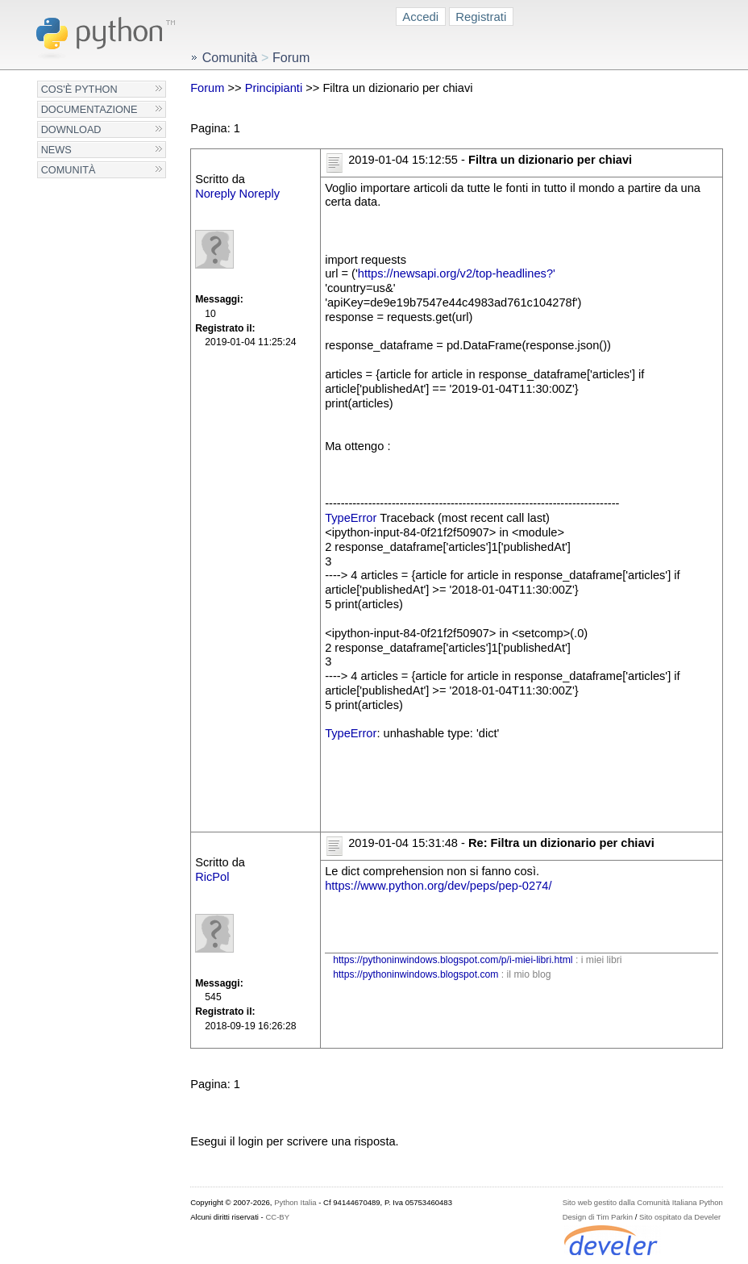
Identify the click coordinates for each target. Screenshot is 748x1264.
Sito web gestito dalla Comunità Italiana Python (643, 1202)
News (56, 150)
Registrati (480, 16)
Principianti (274, 87)
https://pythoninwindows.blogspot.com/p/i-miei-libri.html (452, 960)
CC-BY (277, 1216)
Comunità (68, 170)
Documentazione (89, 109)
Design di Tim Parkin (598, 1216)
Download (71, 129)
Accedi (420, 16)
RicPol (212, 876)
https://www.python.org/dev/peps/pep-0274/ (438, 885)
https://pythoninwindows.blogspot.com (415, 974)
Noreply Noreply (237, 193)
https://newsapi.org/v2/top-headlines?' (456, 273)
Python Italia (295, 1202)
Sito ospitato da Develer (680, 1216)
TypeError (350, 517)
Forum (207, 87)
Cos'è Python (79, 89)
